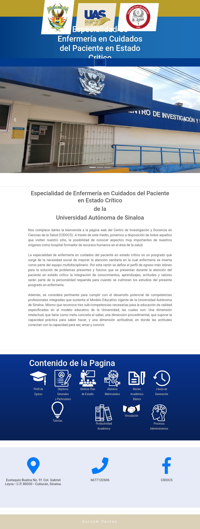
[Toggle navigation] (100, 62)
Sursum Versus (100, 521)
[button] (15, 120)
